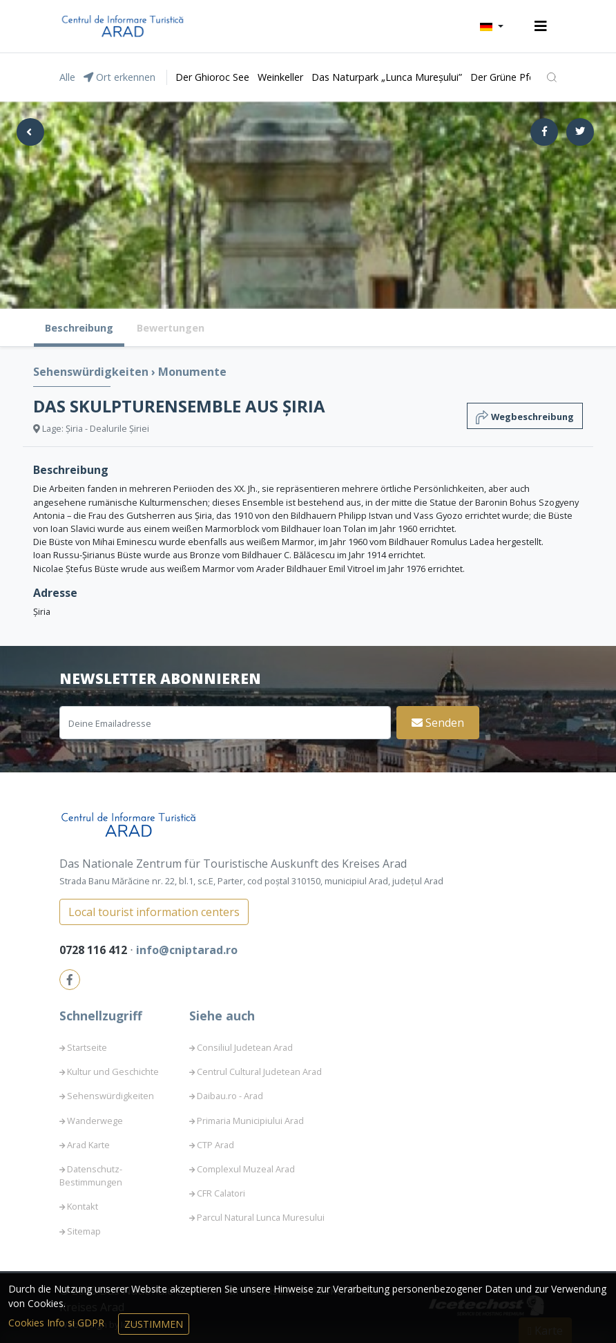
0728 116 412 (94, 950)
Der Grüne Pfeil (504, 77)
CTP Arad (215, 1145)
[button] (491, 26)
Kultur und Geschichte (113, 1071)
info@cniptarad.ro (187, 950)
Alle (67, 77)
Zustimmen (153, 1324)
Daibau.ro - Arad (230, 1095)
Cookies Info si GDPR (57, 1322)
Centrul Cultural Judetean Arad (259, 1071)
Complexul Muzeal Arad (246, 1169)
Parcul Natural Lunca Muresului (261, 1217)
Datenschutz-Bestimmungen (90, 1175)
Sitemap (84, 1231)
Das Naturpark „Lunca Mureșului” (386, 77)
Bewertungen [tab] (170, 327)
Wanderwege (95, 1120)
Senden (438, 722)
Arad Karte (88, 1145)
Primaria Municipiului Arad (250, 1120)
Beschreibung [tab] (79, 327)
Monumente (192, 371)
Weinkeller (280, 77)
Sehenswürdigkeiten (92, 371)
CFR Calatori (221, 1193)
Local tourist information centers (154, 912)
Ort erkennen (119, 77)
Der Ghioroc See (212, 77)
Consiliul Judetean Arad (245, 1047)
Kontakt (82, 1206)
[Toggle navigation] (541, 26)
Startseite (87, 1047)
